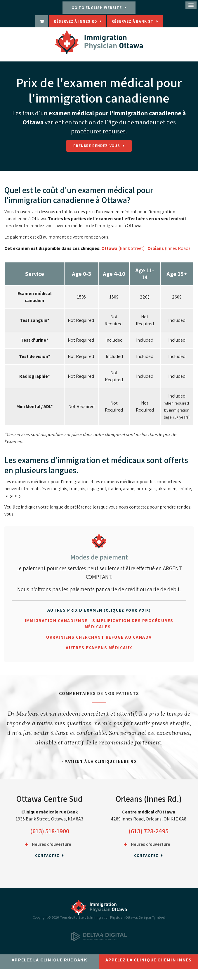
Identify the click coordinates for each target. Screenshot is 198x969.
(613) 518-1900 (49, 831)
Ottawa (109, 248)
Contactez (47, 855)
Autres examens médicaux (99, 647)
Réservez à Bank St (132, 21)
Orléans (156, 248)
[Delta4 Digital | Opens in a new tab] (99, 940)
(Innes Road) (177, 248)
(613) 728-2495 (148, 831)
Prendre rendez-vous (96, 145)
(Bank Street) (131, 248)
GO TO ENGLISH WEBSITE (96, 7)
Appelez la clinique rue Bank (49, 960)
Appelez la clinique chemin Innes (148, 960)
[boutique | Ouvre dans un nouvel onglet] (41, 21)
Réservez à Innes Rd (75, 21)
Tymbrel (158, 917)
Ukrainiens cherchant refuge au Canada (99, 637)
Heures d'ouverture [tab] (51, 844)
